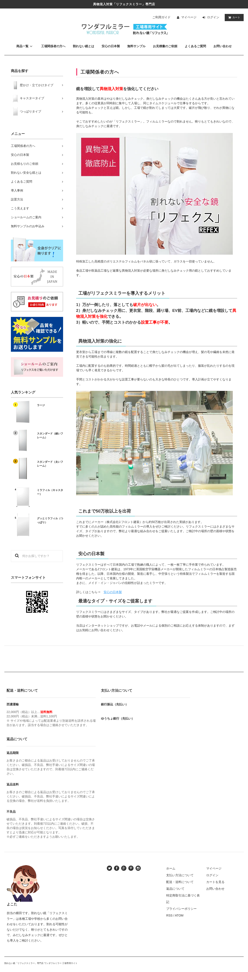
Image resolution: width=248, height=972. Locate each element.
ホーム (170, 868)
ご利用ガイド (161, 17)
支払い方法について (180, 875)
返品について (175, 888)
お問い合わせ (222, 46)
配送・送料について (180, 882)
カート (233, 17)
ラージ (41, 405)
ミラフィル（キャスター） (50, 492)
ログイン (213, 17)
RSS (169, 915)
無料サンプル (136, 46)
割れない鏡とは (83, 46)
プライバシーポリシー (181, 908)
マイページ (188, 17)
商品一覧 (25, 46)
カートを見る (215, 882)
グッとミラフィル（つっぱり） (50, 520)
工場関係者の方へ (53, 46)
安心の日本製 (111, 46)
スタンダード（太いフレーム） (50, 463)
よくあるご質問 (195, 46)
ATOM (179, 915)
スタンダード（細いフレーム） (50, 435)
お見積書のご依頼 (165, 46)
